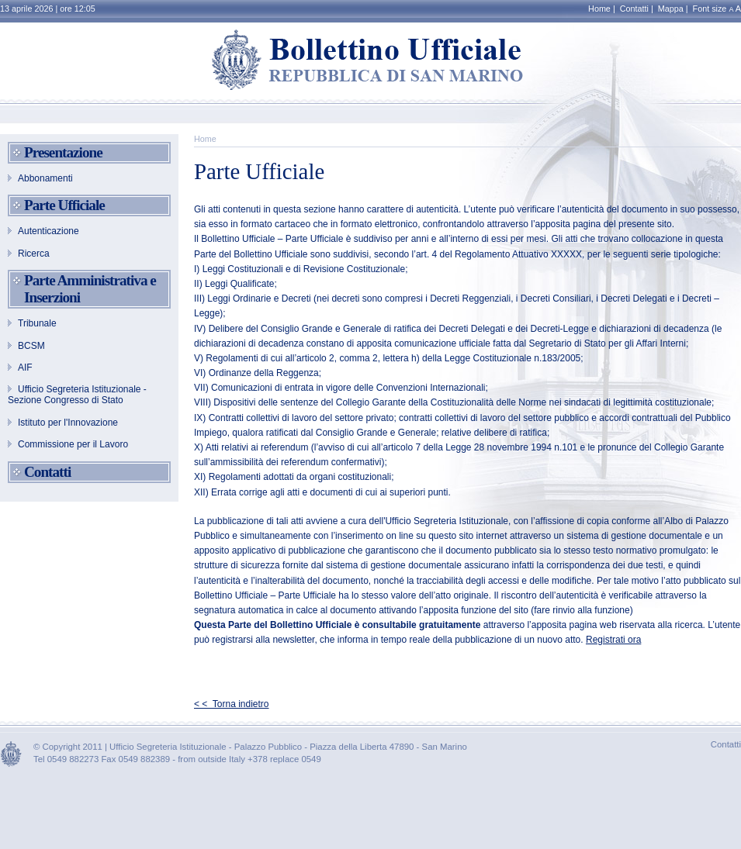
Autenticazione (48, 231)
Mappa (671, 8)
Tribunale (37, 323)
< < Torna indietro (231, 704)
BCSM (31, 345)
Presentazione (63, 152)
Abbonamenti (45, 178)
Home (599, 8)
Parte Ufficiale (64, 205)
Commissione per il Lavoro (73, 444)
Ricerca (34, 253)
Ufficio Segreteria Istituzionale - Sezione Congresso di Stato (77, 395)
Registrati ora (613, 639)
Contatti (634, 8)
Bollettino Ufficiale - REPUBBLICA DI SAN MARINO (371, 60)
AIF (25, 367)
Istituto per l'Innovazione (68, 422)
